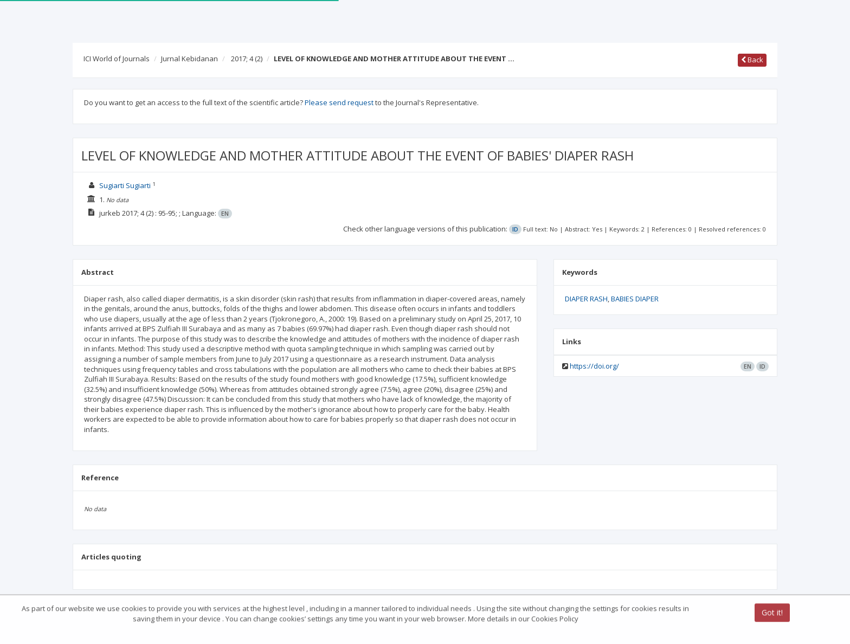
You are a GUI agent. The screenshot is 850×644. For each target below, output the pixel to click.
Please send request (339, 102)
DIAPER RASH (586, 299)
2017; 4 (246, 58)
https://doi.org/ (594, 366)
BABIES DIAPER (635, 299)
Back (752, 60)
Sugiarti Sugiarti (125, 185)
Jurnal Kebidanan (189, 58)
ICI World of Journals (116, 58)
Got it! (772, 613)
